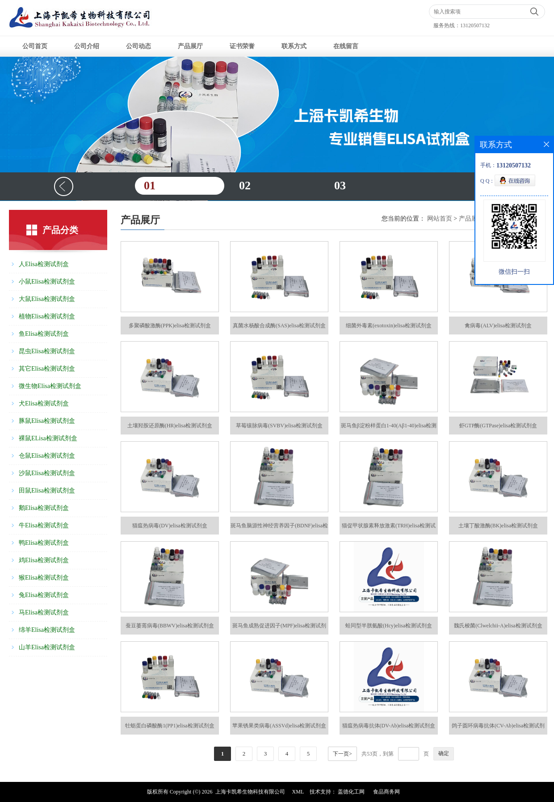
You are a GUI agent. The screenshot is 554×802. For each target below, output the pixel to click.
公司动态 (138, 46)
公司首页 (34, 46)
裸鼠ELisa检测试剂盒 (48, 438)
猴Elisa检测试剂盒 (44, 577)
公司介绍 (86, 46)
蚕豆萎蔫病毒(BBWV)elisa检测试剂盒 (170, 625)
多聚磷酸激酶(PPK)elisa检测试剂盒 (170, 325)
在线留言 (345, 46)
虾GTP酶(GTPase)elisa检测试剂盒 (498, 425)
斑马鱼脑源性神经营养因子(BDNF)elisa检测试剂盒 (279, 528)
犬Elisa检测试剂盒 (44, 403)
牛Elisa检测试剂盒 (44, 525)
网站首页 (439, 218)
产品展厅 (190, 46)
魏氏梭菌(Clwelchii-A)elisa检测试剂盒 (498, 625)
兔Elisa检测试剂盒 (44, 595)
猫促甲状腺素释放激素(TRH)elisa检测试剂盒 (389, 528)
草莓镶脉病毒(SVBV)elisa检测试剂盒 (279, 425)
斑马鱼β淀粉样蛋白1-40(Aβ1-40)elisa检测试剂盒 (389, 428)
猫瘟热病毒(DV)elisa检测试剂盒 (169, 525)
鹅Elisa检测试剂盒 (44, 508)
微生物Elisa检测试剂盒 (50, 386)
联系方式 (293, 46)
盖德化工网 (351, 792)
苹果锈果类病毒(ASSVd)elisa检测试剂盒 (279, 726)
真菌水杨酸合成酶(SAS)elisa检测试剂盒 (279, 325)
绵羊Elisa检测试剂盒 (47, 630)
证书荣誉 (242, 46)
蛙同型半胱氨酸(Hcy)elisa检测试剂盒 (388, 625)
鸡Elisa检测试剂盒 (44, 560)
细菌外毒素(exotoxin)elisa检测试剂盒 (389, 325)
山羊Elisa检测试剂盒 (47, 647)
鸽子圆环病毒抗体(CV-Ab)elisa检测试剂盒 (498, 729)
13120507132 (475, 25)
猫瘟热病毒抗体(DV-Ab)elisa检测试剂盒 (389, 726)
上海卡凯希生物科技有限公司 (250, 792)
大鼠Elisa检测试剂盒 (47, 299)
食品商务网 (386, 792)
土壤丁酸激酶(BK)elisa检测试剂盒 (498, 525)
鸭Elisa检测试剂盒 (44, 542)
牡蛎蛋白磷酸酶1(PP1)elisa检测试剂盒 (169, 726)
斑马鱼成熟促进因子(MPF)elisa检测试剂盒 (279, 628)
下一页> (342, 754)
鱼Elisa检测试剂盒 (44, 333)
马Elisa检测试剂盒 (44, 612)
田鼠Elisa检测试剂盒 (47, 490)
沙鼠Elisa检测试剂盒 (47, 473)
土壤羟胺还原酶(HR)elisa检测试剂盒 (170, 425)
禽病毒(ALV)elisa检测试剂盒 (498, 325)
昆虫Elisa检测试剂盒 (47, 351)
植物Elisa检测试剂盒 (47, 316)
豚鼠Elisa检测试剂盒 (47, 421)
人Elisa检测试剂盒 (44, 264)
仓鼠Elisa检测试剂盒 (47, 455)
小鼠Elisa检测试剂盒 (47, 281)
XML (298, 792)
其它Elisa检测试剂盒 (47, 368)
